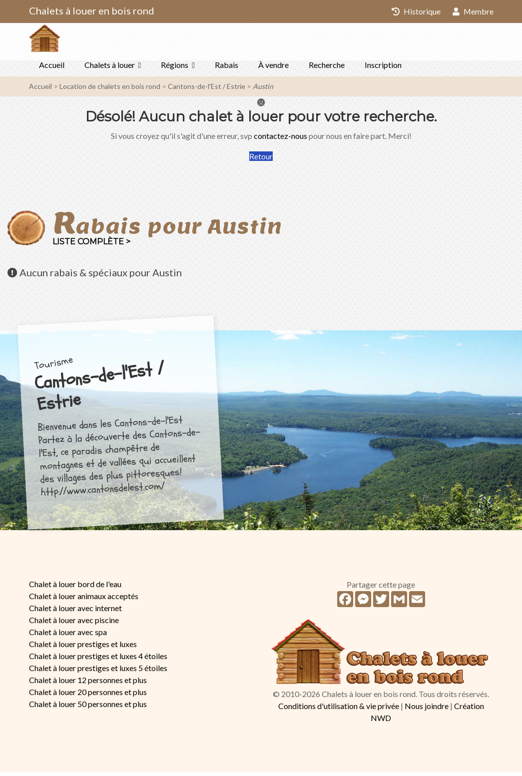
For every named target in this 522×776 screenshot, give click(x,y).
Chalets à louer (109, 68)
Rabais (226, 68)
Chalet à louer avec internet (75, 612)
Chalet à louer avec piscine (74, 624)
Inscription (383, 68)
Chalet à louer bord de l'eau (75, 588)
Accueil (51, 68)
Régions (174, 68)
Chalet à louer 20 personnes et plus (88, 696)
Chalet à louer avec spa (68, 636)
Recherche (327, 68)
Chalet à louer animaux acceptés (83, 600)
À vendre (273, 68)
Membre (473, 11)
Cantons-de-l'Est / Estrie (206, 90)
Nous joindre (427, 710)
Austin (263, 90)
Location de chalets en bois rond (109, 90)
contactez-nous (280, 139)
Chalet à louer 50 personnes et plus (88, 708)
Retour (261, 160)
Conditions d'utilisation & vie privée (338, 710)
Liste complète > (91, 245)
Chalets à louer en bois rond (91, 10)
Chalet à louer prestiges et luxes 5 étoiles (98, 672)
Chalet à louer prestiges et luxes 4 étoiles (98, 660)
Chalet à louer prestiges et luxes (83, 648)
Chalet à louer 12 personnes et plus (88, 684)
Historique (415, 11)
